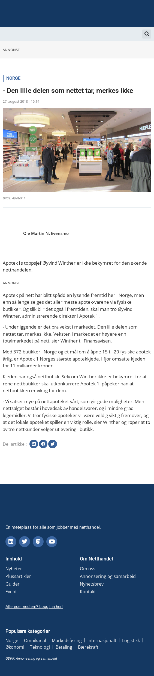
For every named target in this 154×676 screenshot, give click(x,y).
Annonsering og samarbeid (108, 576)
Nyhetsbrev (92, 584)
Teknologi (40, 647)
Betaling (64, 647)
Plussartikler (18, 576)
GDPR (9, 658)
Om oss (87, 569)
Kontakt (88, 592)
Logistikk (131, 640)
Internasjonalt (101, 640)
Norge (13, 78)
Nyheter (13, 569)
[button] (146, 34)
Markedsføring (67, 640)
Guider (12, 584)
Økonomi (14, 647)
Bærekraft (88, 647)
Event (11, 592)
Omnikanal (35, 640)
